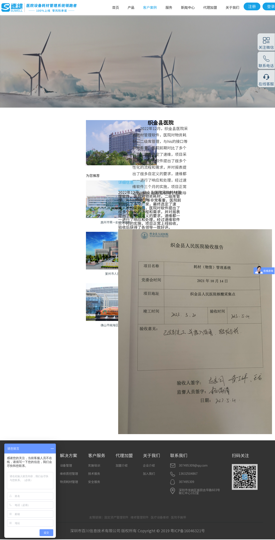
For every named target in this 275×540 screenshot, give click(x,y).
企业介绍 (149, 465)
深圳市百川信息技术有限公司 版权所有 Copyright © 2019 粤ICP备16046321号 (137, 531)
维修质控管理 (69, 473)
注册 (252, 6)
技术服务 (94, 473)
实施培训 (94, 465)
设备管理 (66, 465)
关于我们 (232, 7)
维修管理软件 (140, 517)
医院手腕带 (178, 517)
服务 (168, 7)
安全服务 (94, 481)
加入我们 (149, 473)
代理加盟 (210, 7)
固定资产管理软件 (116, 517)
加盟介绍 (122, 465)
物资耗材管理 (69, 481)
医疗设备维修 (160, 517)
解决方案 (68, 455)
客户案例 (150, 7)
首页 (115, 7)
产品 (131, 7)
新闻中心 (188, 7)
